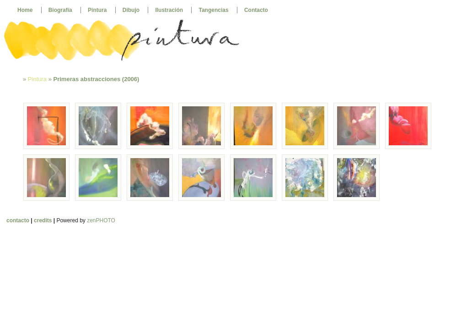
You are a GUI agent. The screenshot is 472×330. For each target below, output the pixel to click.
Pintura (97, 10)
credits (43, 220)
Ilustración (169, 10)
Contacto (256, 10)
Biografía (60, 10)
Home (24, 10)
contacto (17, 220)
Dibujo (131, 10)
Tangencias (213, 10)
